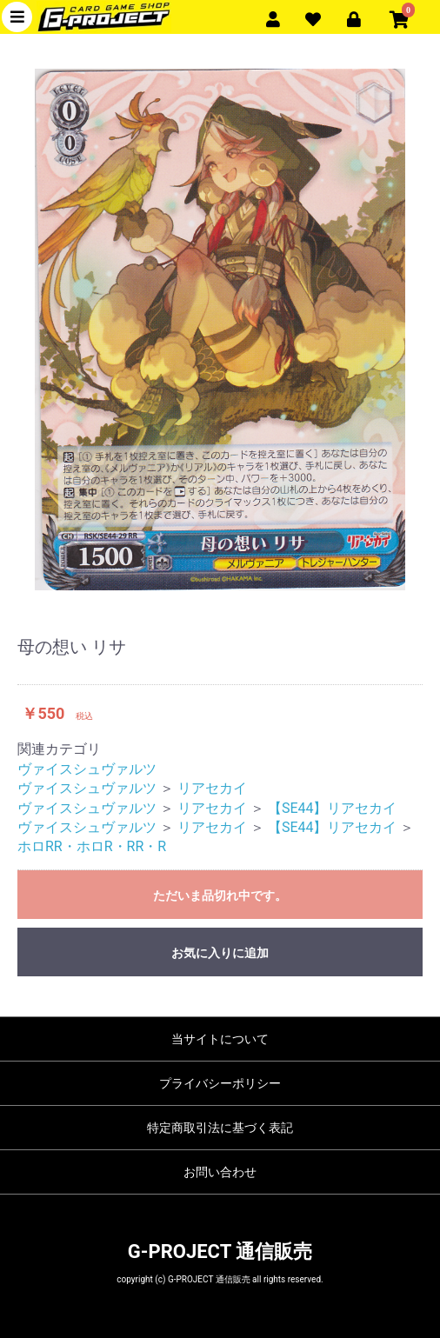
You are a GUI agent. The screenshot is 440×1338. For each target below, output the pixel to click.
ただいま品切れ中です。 (220, 895)
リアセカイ (212, 788)
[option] (220, 329)
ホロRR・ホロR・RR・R (91, 846)
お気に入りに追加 (220, 953)
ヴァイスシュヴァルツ (87, 769)
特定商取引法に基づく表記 (220, 1128)
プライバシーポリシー (220, 1083)
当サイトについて (220, 1039)
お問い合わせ (220, 1172)
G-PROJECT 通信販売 (220, 1251)
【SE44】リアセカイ (332, 808)
